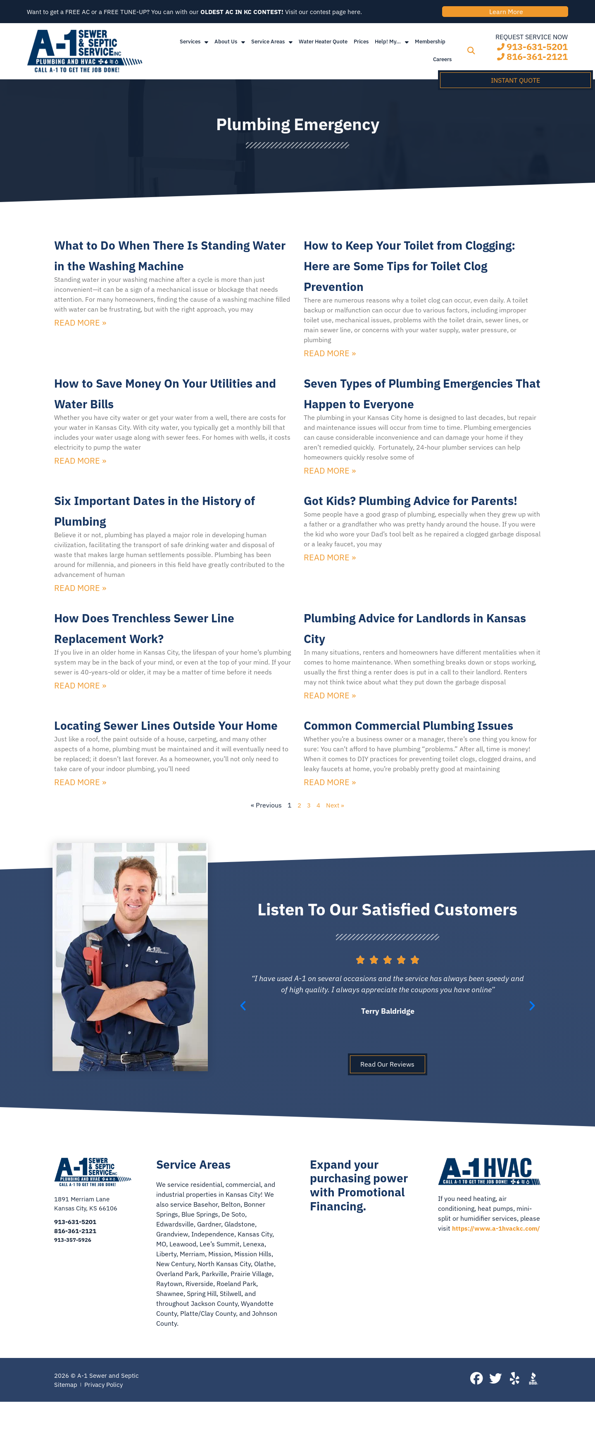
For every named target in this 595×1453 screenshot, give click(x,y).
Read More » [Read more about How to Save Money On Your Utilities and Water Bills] (80, 466)
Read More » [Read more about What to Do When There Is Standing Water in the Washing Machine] (80, 348)
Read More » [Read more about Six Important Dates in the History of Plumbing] (80, 614)
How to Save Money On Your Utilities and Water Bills (162, 397)
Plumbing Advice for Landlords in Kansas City (422, 653)
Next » (335, 853)
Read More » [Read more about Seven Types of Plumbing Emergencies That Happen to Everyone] (330, 497)
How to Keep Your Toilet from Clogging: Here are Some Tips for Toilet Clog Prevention (416, 269)
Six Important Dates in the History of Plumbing (155, 536)
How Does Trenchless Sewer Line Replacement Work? (163, 653)
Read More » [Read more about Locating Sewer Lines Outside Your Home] (80, 830)
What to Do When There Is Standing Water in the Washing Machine (155, 269)
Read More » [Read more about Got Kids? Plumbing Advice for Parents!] (330, 604)
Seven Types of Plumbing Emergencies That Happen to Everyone (414, 407)
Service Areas (272, 46)
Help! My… (392, 46)
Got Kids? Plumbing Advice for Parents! (420, 536)
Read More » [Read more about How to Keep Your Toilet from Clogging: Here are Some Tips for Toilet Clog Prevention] (330, 358)
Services (194, 46)
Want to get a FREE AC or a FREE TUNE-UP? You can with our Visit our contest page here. (203, 14)
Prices (361, 46)
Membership (430, 46)
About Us (229, 46)
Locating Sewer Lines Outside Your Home (167, 761)
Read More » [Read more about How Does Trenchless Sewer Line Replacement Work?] (80, 712)
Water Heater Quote (323, 46)
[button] (471, 56)
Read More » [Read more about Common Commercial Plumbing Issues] (330, 830)
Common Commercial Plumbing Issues (387, 761)
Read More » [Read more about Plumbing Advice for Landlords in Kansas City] (330, 722)
